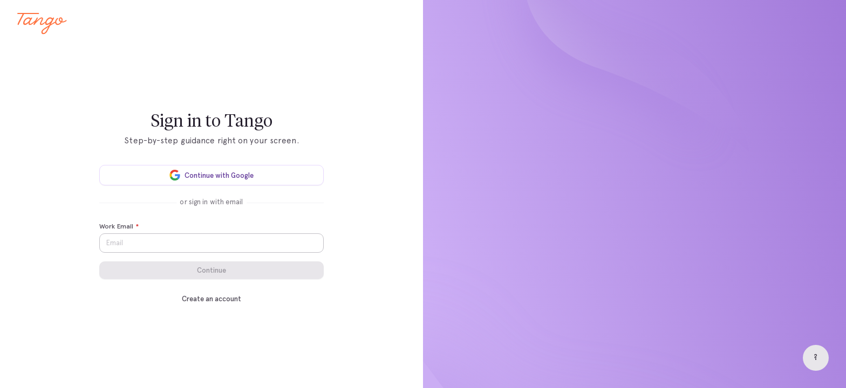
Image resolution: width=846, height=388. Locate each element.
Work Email (119, 227)
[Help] (816, 358)
